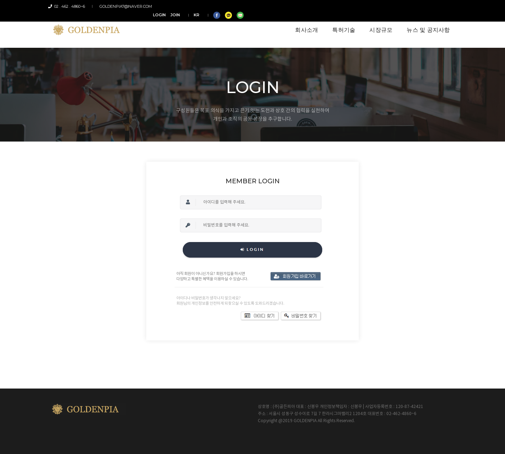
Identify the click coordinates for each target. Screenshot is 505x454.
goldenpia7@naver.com (124, 6)
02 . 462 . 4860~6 (69, 6)
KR (404, 6)
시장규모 (378, 25)
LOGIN (366, 6)
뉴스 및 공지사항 (425, 25)
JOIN (382, 6)
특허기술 (341, 25)
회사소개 (304, 25)
